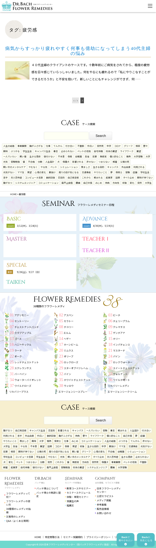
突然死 (100, 145)
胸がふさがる (36, 145)
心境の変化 (40, 172)
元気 (5, 161)
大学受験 (138, 156)
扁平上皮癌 (67, 182)
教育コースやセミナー (79, 488)
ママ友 (20, 172)
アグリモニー (21, 315)
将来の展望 (111, 151)
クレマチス (119, 327)
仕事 (48, 145)
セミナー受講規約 (73, 537)
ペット (53, 167)
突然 (139, 182)
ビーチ (116, 315)
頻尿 (138, 145)
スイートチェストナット (126, 368)
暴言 (55, 151)
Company (105, 478)
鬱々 (145, 145)
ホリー (116, 338)
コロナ (117, 145)
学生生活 (27, 151)
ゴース (18, 338)
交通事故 (86, 172)
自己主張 (87, 182)
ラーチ (18, 350)
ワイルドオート (121, 379)
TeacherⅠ (96, 239)
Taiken (15, 282)
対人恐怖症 (16, 177)
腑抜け (52, 172)
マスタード (119, 350)
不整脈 (80, 145)
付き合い (69, 145)
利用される (139, 167)
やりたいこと (100, 172)
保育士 (119, 172)
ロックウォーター (122, 362)
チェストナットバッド (26, 327)
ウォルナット (120, 374)
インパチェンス (121, 344)
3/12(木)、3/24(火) (27, 225)
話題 (118, 177)
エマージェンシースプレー (73, 391)
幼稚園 (78, 156)
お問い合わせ (104, 513)
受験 (127, 172)
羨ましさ (85, 167)
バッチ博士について (47, 488)
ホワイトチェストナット (77, 379)
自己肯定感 (73, 177)
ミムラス (68, 350)
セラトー (69, 321)
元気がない (8, 172)
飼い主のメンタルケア (14, 167)
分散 (40, 161)
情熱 (128, 156)
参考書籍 (101, 504)
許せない (91, 161)
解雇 (115, 161)
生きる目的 (98, 167)
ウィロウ (69, 385)
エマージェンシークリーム (122, 391)
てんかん (57, 145)
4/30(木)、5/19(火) (103, 225)
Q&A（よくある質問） (18, 520)
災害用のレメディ (15, 516)
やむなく (33, 167)
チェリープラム (121, 321)
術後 (124, 182)
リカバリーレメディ (118, 385)
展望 (138, 151)
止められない (67, 151)
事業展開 (21, 145)
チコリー (69, 327)
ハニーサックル (22, 344)
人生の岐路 (8, 145)
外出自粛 (125, 167)
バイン (67, 374)
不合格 (31, 161)
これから (86, 177)
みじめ (98, 182)
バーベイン (20, 374)
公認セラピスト (105, 496)
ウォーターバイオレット (27, 379)
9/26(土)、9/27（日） (29, 272)
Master (16, 239)
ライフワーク (126, 151)
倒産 (70, 156)
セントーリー (21, 321)
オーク (18, 356)
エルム (67, 332)
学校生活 (144, 172)
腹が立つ (7, 182)
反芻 (94, 156)
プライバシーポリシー (98, 537)
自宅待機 (98, 151)
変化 (132, 182)
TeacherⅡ (96, 250)
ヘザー (67, 338)
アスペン (68, 315)
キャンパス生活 (42, 151)
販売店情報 (103, 508)
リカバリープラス (18, 391)
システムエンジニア (25, 182)
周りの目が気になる (69, 172)
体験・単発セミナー (78, 497)
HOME (38, 537)
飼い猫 (23, 156)
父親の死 (124, 161)
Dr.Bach (43, 478)
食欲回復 (50, 177)
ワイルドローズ (22, 385)
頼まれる (98, 177)
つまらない (104, 161)
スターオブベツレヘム (76, 368)
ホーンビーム (71, 344)
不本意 (61, 156)
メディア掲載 (104, 500)
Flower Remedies (13, 481)
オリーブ (68, 356)
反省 (87, 156)
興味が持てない (145, 177)
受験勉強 (15, 161)
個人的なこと (116, 156)
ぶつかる (15, 151)
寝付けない (49, 156)
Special (16, 265)
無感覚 (103, 156)
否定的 (61, 177)
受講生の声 (73, 501)
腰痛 (78, 182)
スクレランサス (22, 368)
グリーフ (128, 145)
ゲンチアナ (119, 332)
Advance (95, 219)
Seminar (74, 478)
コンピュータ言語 (34, 177)
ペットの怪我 (84, 151)
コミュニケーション (48, 182)
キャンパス (112, 167)
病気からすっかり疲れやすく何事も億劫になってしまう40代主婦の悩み (78, 51)
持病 (107, 182)
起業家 (109, 177)
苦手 (5, 177)
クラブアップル (22, 332)
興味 (5, 151)
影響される (77, 161)
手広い (90, 145)
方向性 (116, 182)
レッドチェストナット (26, 362)
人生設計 (49, 161)
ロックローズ (71, 362)
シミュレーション (69, 167)
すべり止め (128, 177)
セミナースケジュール (79, 492)
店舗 (135, 172)
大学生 (148, 182)
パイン (116, 356)
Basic (13, 219)
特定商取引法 (52, 537)
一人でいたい (10, 156)
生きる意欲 (35, 156)
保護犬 (66, 161)
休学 (109, 145)
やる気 (44, 167)
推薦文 (70, 505)
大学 (148, 156)
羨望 (29, 172)
